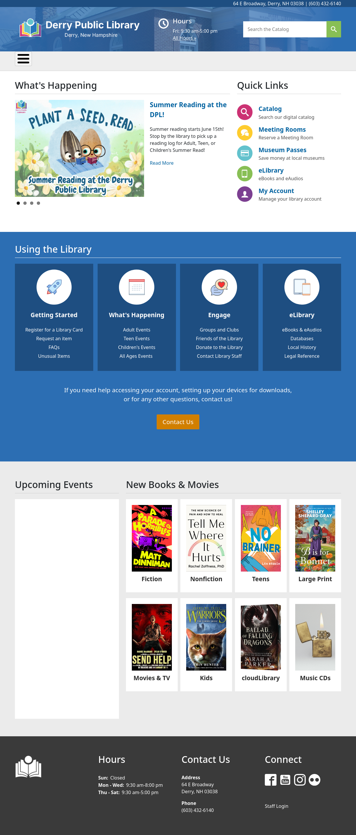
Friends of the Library (219, 337)
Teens (220, 60)
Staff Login (276, 805)
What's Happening (137, 314)
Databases (302, 337)
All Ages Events (136, 355)
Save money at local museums (291, 157)
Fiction (151, 578)
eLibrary (271, 169)
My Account (276, 190)
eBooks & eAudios (302, 329)
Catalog (270, 108)
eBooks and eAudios (280, 177)
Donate (255, 60)
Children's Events (136, 346)
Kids (191, 60)
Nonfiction (206, 578)
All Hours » (184, 38)
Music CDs (315, 677)
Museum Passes (282, 149)
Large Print (315, 578)
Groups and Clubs (219, 329)
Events (78, 60)
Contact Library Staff (219, 355)
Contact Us (178, 421)
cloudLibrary (261, 677)
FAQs (54, 346)
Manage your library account (290, 198)
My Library (38, 60)
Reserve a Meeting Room (285, 136)
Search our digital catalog (286, 116)
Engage (219, 314)
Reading (115, 60)
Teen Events (137, 337)
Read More (162, 162)
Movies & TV (152, 677)
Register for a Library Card (54, 329)
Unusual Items (54, 355)
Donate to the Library (219, 346)
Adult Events (136, 329)
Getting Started (54, 314)
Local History (302, 346)
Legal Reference (301, 355)
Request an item (54, 337)
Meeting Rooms (282, 128)
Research (156, 60)
